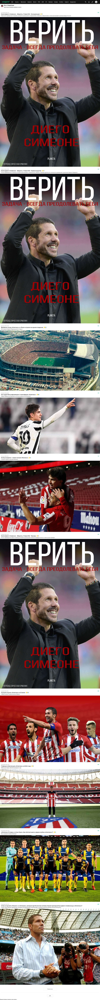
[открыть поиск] (85, 2)
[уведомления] (89, 2)
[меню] (12, 2)
